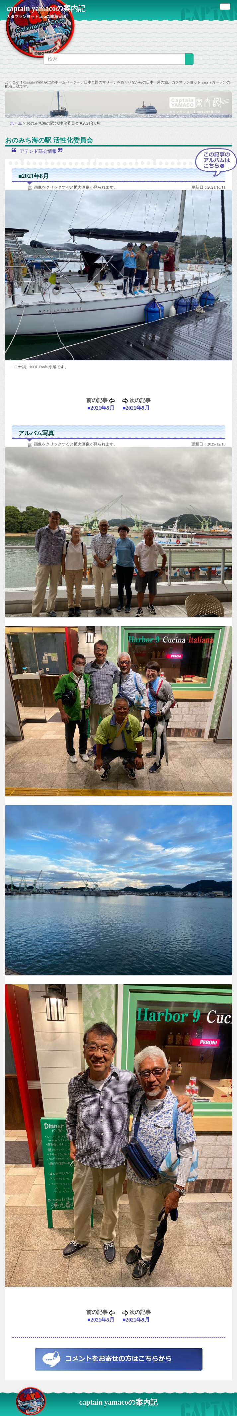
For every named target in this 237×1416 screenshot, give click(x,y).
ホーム (16, 123)
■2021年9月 (136, 408)
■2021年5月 (101, 408)
